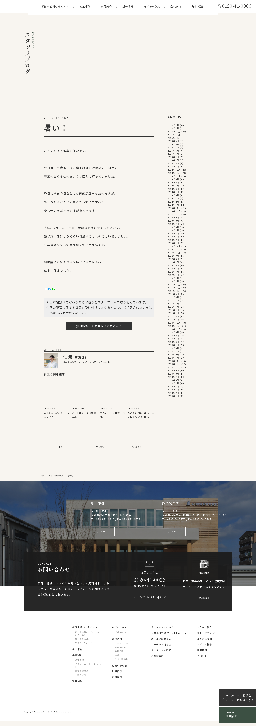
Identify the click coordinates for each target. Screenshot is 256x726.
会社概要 (119, 656)
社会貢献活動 (121, 664)
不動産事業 (80, 680)
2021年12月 (174, 285)
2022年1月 (173, 282)
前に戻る (136, 449)
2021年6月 (173, 304)
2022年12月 (174, 247)
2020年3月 (173, 352)
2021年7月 (173, 301)
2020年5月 (173, 346)
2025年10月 (174, 139)
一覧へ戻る (99, 449)
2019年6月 (173, 381)
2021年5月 (173, 307)
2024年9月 (173, 180)
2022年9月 (173, 256)
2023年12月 (174, 209)
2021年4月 (173, 311)
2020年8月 (173, 336)
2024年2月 (173, 202)
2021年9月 (173, 295)
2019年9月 (173, 371)
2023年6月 (173, 228)
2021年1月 (173, 320)
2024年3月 (173, 199)
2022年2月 (173, 279)
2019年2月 (173, 394)
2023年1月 (173, 244)
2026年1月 (173, 129)
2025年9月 (173, 142)
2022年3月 (173, 276)
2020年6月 (173, 343)
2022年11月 (174, 250)
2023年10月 (174, 215)
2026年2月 (173, 126)
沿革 (117, 660)
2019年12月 (174, 362)
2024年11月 (174, 174)
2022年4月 (173, 272)
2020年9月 (173, 333)
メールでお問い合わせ (149, 602)
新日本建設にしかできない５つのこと (87, 639)
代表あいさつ (121, 648)
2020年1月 (173, 358)
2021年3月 (173, 314)
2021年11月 (174, 288)
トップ (41, 478)
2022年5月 (173, 269)
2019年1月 (173, 397)
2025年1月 (173, 167)
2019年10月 (174, 368)
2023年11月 (174, 212)
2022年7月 (173, 263)
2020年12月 (174, 323)
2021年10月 (174, 292)
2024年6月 (173, 190)
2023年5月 (173, 231)
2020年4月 (173, 349)
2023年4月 (173, 234)
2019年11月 (174, 365)
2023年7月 (173, 225)
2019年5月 (173, 384)
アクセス (103, 534)
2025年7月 (173, 148)
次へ (61, 449)
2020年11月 (174, 327)
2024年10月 (174, 177)
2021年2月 (173, 317)
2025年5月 (173, 154)
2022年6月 (173, 266)
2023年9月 (173, 218)
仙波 (65, 119)
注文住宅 (79, 665)
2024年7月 (173, 186)
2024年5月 (173, 193)
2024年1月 (173, 205)
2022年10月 (174, 253)
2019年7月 (173, 378)
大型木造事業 (81, 676)
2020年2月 (173, 355)
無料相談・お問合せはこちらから (99, 327)
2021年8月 (173, 298)
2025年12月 (174, 132)
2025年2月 (173, 164)
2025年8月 (173, 145)
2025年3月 (173, 161)
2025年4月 (173, 158)
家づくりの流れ (83, 644)
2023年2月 (173, 241)
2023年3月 (173, 237)
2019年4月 (173, 387)
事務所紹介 (120, 652)
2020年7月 (173, 339)
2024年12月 (174, 170)
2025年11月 (174, 135)
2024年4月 (173, 196)
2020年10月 (174, 330)
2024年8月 (173, 183)
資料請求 (204, 602)
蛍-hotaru (121, 637)
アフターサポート (84, 648)
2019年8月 (173, 374)
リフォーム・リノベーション (88, 671)
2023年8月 (173, 221)
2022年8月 (173, 260)
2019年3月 (173, 390)
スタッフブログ (56, 478)
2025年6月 (173, 151)
